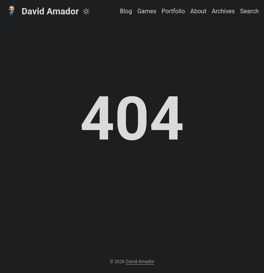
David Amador (42, 10)
